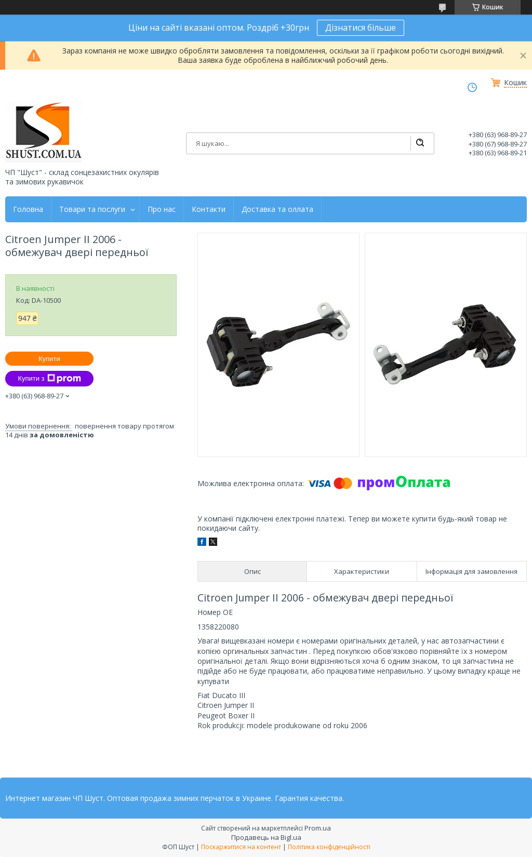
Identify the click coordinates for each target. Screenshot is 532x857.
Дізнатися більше (360, 27)
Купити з (49, 378)
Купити (49, 359)
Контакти (208, 209)
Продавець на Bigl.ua (266, 837)
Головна (28, 209)
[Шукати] (419, 143)
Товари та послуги (92, 209)
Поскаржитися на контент (241, 846)
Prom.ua (317, 828)
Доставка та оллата (277, 209)
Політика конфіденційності (329, 846)
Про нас (162, 209)
